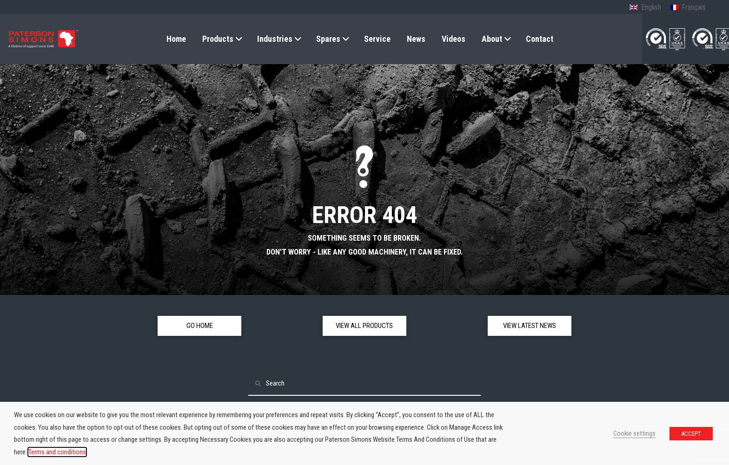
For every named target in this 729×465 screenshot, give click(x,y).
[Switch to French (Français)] (688, 7)
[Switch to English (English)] (645, 7)
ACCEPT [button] (691, 433)
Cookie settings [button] (634, 433)
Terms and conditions (57, 452)
